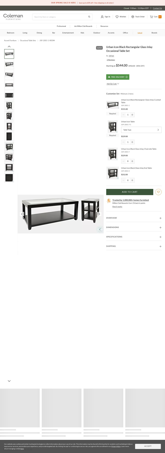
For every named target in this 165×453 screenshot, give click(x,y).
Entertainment (68, 33)
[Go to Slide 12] (9, 167)
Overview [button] (111, 218)
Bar (53, 33)
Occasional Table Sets (28, 40)
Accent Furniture (10, 40)
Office (125, 33)
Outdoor (96, 33)
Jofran (111, 56)
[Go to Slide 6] (9, 105)
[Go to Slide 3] (9, 74)
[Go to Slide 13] (9, 177)
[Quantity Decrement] (123, 115)
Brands (154, 33)
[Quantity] (128, 115)
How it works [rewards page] (117, 207)
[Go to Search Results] (89, 17)
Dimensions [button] (112, 227)
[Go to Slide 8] (9, 126)
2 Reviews (111, 60)
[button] (105, 17)
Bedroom (10, 33)
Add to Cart (129, 192)
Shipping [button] (111, 246)
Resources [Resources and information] (104, 26)
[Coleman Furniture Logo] (13, 19)
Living (25, 33)
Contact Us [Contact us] (157, 8)
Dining (39, 33)
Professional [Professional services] (61, 26)
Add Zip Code (113, 84)
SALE (140, 33)
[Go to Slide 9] (9, 136)
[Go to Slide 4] (9, 84)
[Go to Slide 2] (9, 64)
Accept (148, 446)
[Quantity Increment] (132, 115)
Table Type (141, 130)
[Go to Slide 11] (9, 157)
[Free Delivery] (117, 77)
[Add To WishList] (158, 192)
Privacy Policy (116, 446)
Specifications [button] (114, 237)
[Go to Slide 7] (9, 115)
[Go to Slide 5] (9, 95)
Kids (82, 33)
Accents (111, 33)
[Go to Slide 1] (9, 54)
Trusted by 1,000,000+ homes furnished (130, 200)
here (22, 449)
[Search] (62, 17)
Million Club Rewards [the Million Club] (83, 26)
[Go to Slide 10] (9, 146)
